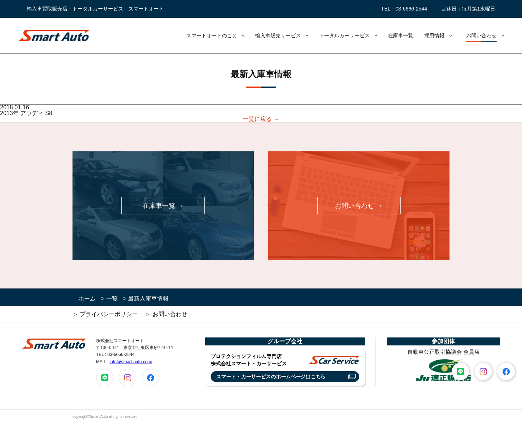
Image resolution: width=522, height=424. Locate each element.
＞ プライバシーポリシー (105, 314)
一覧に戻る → (261, 119)
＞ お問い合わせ (166, 314)
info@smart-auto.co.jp (130, 361)
